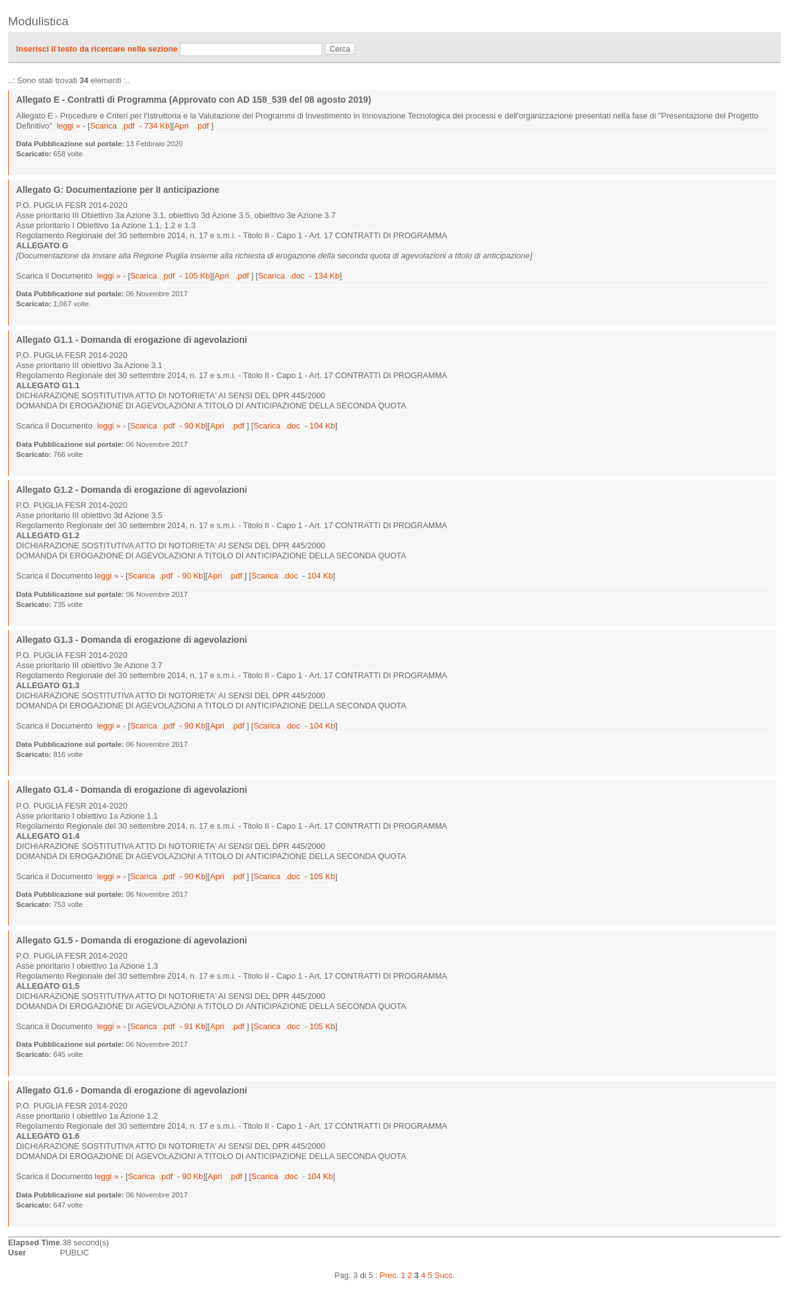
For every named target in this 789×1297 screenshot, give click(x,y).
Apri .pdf (192, 125)
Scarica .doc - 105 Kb (294, 876)
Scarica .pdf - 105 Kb (170, 275)
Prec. (389, 1275)
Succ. (445, 1275)
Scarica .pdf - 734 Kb (130, 125)
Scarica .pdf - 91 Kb (168, 1026)
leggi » (69, 125)
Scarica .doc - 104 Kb (294, 425)
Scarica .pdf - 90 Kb (168, 425)
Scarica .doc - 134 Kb (298, 275)
